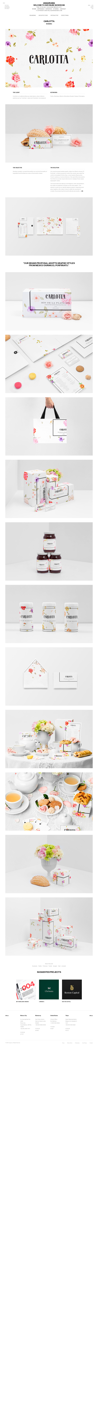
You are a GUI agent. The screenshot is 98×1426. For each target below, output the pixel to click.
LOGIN (92, 6)
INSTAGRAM (7, 7)
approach (40, 9)
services (48, 9)
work (34, 9)
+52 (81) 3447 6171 (25, 1028)
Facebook (34, 966)
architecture (43, 15)
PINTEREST (7, 8)
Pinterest (45, 966)
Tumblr (50, 966)
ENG (89, 5)
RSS (92, 8)
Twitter (40, 966)
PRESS (92, 7)
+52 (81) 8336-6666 (40, 1024)
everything (65, 15)
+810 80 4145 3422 (70, 1024)
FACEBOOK (7, 6)
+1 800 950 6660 (55, 1023)
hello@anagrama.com (54, 10)
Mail (59, 966)
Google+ (55, 966)
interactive (54, 15)
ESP (92, 5)
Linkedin (63, 966)
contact (63, 9)
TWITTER (6, 5)
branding (33, 15)
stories (56, 9)
